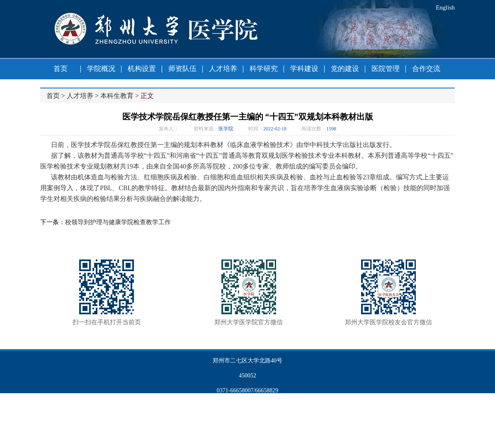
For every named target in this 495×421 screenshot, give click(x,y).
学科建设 (304, 69)
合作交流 (426, 69)
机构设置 (142, 69)
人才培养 (223, 69)
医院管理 (385, 69)
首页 (60, 69)
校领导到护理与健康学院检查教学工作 (118, 222)
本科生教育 (116, 95)
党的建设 (345, 69)
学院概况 (101, 69)
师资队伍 (182, 69)
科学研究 (264, 69)
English (445, 7)
